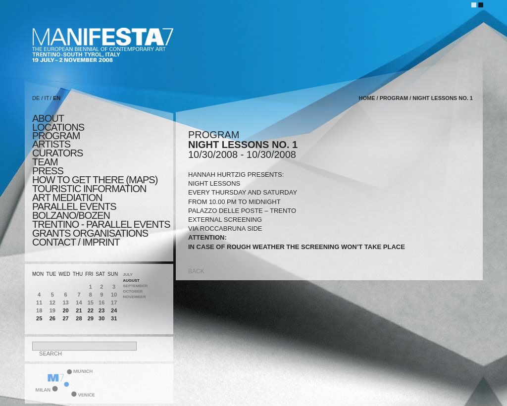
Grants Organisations (90, 233)
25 (39, 318)
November (134, 297)
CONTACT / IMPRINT (76, 242)
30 (101, 318)
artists (51, 144)
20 (65, 310)
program (56, 136)
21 (79, 310)
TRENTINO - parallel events (101, 224)
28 (79, 318)
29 (91, 318)
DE (36, 98)
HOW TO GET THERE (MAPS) (94, 179)
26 (52, 318)
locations (58, 127)
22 (91, 310)
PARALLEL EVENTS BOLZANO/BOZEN (74, 211)
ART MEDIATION (67, 197)
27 (65, 318)
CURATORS (57, 153)
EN (56, 98)
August (131, 280)
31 (114, 318)
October (133, 291)
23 (101, 310)
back (196, 271)
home (367, 98)
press (47, 170)
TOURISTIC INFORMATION (89, 188)
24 (114, 310)
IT (47, 98)
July (128, 274)
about (48, 118)
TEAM (45, 161)
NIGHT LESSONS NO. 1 (442, 98)
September (135, 286)
